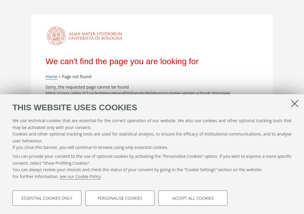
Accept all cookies (193, 198)
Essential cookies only (46, 198)
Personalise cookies (119, 198)
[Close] (295, 103)
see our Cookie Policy (80, 176)
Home (52, 76)
